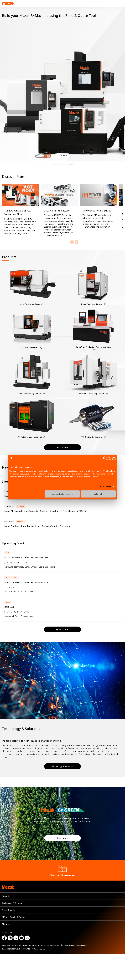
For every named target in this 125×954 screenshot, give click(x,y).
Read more (62, 838)
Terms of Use (16, 945)
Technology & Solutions (62, 766)
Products (6, 896)
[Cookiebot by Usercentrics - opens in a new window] (105, 458)
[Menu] (121, 3)
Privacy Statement (28, 945)
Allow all (98, 494)
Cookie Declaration (68, 945)
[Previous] (72, 242)
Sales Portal (6, 945)
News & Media (8, 910)
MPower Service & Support (14, 917)
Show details (105, 486)
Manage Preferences (62, 494)
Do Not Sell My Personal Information (48, 945)
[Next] (76, 242)
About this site (82, 945)
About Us (6, 924)
